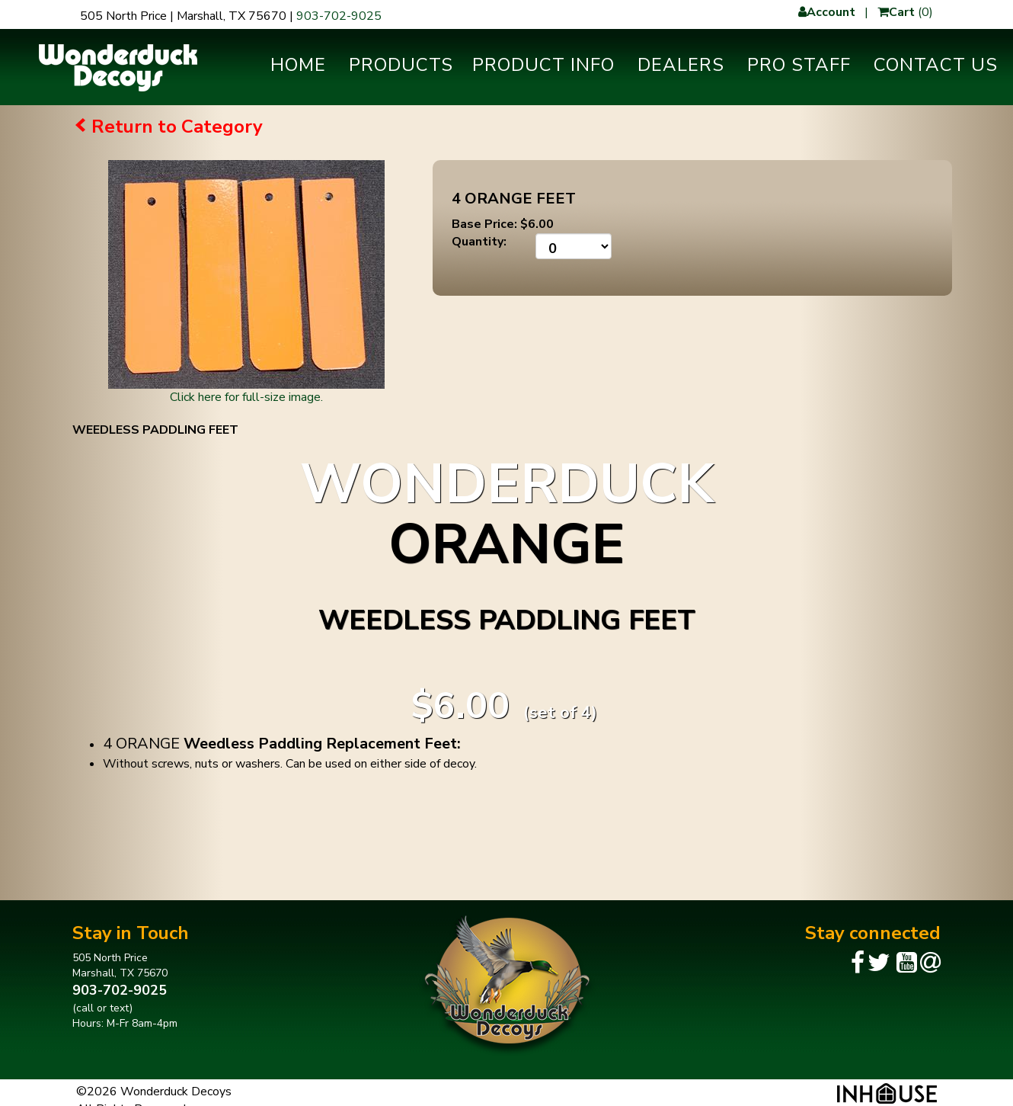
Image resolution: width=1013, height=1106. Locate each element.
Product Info (543, 65)
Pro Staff (799, 65)
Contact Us (936, 65)
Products (401, 65)
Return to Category (177, 126)
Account (826, 12)
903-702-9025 (339, 16)
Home (298, 65)
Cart (896, 12)
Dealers (681, 65)
